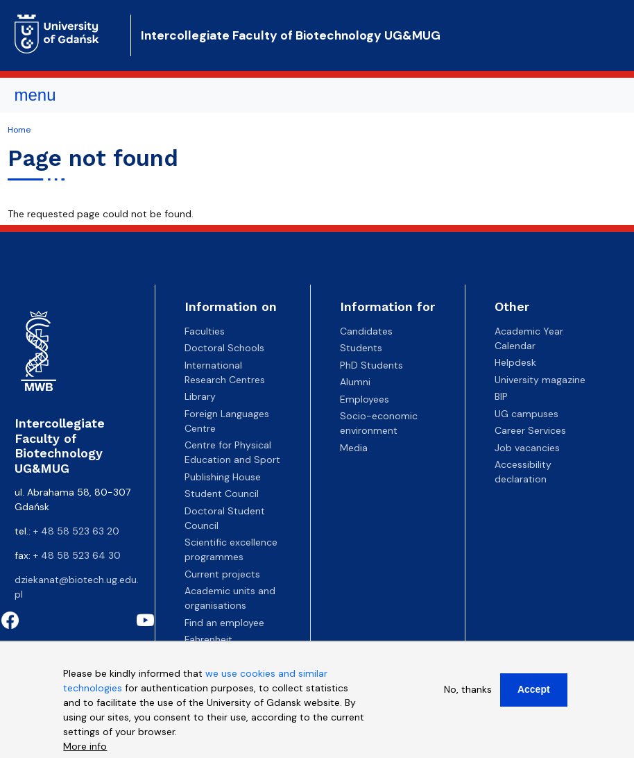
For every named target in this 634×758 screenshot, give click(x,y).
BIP (501, 396)
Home (19, 129)
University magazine (540, 379)
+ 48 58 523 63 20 (76, 531)
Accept (533, 689)
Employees (364, 399)
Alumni (355, 382)
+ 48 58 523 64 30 (77, 555)
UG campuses (526, 413)
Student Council (222, 493)
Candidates (366, 331)
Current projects (222, 574)
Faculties (205, 331)
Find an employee (224, 622)
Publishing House (223, 477)
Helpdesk (515, 362)
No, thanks (468, 689)
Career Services (530, 430)
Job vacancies (527, 447)
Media (354, 447)
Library (200, 396)
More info (85, 746)
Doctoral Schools (224, 348)
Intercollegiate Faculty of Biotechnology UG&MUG (290, 35)
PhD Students (371, 365)
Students (361, 348)
